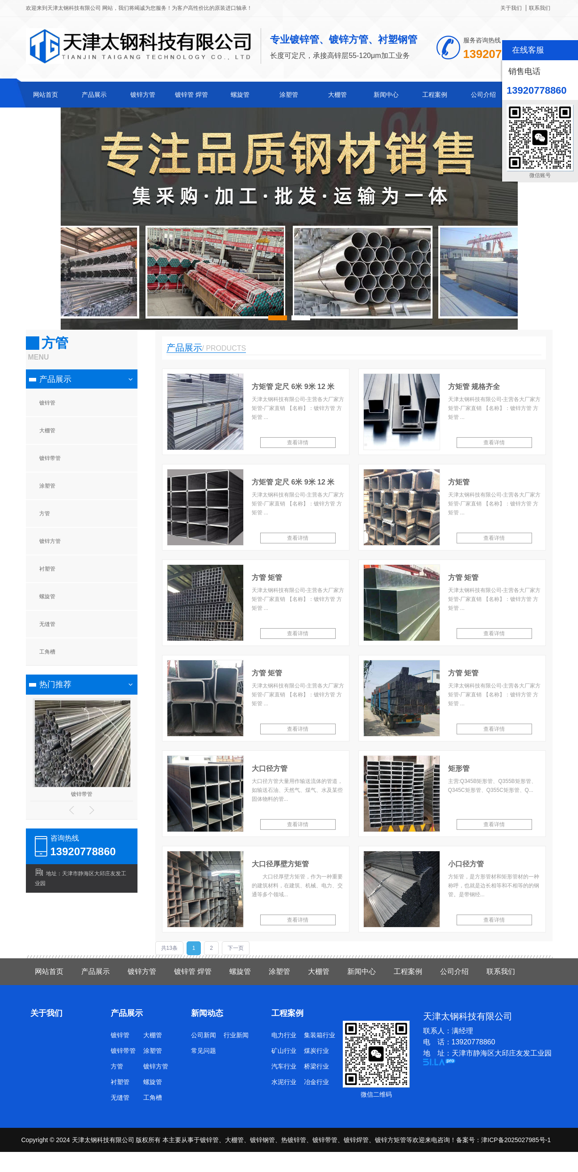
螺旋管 (240, 94)
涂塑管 (288, 94)
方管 (44, 513)
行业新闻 (236, 1035)
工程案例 (434, 94)
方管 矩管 (267, 577)
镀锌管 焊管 (191, 94)
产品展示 (94, 94)
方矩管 (459, 482)
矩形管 (459, 768)
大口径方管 (269, 768)
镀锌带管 (50, 458)
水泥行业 (283, 1081)
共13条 (169, 948)
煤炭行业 (316, 1050)
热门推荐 (55, 684)
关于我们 (511, 8)
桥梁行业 (316, 1066)
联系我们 (539, 8)
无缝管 (47, 624)
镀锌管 (47, 403)
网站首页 (45, 94)
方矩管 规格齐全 (474, 386)
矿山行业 (283, 1050)
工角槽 (47, 652)
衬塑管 (47, 569)
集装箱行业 (319, 1035)
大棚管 (337, 94)
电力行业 (283, 1035)
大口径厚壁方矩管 (280, 864)
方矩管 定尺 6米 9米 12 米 (293, 386)
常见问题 (203, 1050)
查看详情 (297, 442)
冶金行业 (316, 1081)
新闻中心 (386, 94)
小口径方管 (466, 864)
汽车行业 (283, 1066)
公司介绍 (483, 94)
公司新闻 (203, 1035)
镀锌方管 (142, 94)
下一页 (236, 948)
